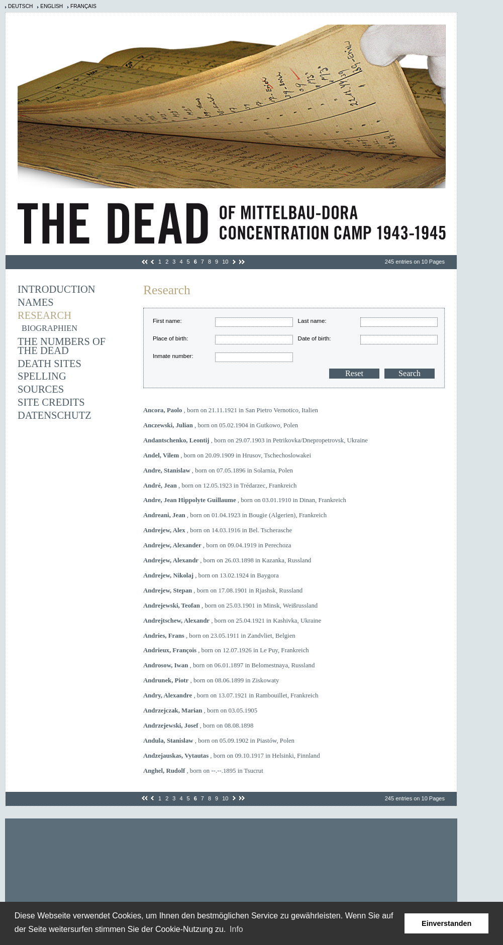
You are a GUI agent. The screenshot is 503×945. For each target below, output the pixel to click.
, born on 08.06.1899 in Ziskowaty (211, 680)
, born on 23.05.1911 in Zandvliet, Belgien (219, 635)
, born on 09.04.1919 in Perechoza (217, 545)
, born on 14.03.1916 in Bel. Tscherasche (217, 530)
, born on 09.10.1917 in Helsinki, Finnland (231, 755)
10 (225, 262)
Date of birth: (314, 338)
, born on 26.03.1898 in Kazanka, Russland (227, 560)
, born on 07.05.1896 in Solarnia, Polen (218, 470)
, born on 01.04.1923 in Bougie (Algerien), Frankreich (235, 515)
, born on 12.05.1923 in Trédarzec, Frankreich (219, 485)
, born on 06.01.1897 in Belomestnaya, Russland (229, 665)
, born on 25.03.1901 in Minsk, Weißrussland (230, 605)
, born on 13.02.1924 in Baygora (211, 575)
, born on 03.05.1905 (200, 710)
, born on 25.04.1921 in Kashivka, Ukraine (232, 620)
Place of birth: (170, 338)
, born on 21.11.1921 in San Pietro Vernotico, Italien (230, 410)
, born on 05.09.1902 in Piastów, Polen (218, 740)
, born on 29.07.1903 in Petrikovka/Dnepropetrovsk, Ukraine (255, 440)
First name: (167, 321)
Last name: (312, 321)
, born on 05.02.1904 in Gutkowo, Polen (220, 425)
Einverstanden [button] (446, 923)
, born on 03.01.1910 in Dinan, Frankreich (244, 500)
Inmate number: (173, 356)
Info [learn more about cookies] (236, 929)
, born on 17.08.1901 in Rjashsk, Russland (223, 590)
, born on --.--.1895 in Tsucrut (203, 770)
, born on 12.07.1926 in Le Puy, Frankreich (226, 650)
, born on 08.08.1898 (198, 725)
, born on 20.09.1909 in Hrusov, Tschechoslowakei (227, 455)
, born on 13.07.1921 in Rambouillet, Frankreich (230, 695)
